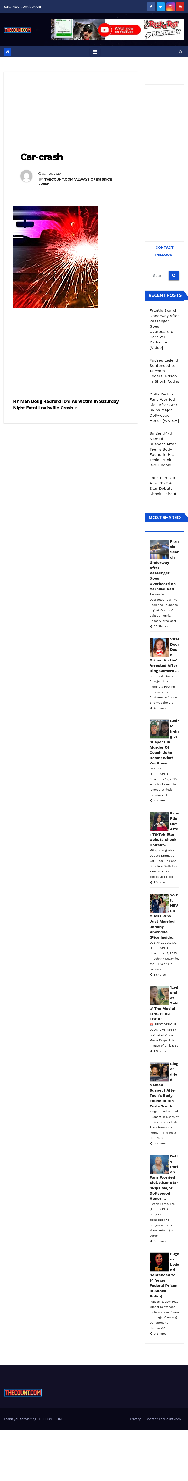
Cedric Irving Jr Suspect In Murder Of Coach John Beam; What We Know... (164, 741)
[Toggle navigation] (95, 52)
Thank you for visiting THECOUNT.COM (33, 1419)
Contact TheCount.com (163, 1419)
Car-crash (41, 157)
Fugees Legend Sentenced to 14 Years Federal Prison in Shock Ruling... (164, 1275)
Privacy (135, 1419)
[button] (180, 52)
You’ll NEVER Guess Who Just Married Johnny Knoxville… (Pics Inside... (164, 916)
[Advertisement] (70, 110)
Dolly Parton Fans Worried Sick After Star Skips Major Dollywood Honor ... (164, 1177)
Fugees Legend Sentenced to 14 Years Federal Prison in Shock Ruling (164, 371)
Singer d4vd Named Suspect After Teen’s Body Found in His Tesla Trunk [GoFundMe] (163, 449)
